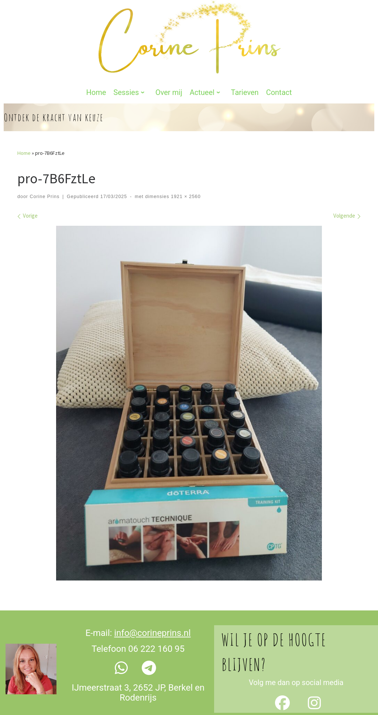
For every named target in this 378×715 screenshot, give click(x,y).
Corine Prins (44, 171)
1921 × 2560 (184, 171)
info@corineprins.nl (152, 608)
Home (24, 128)
